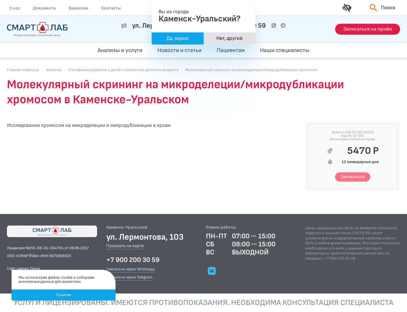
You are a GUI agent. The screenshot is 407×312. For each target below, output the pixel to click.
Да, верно (178, 38)
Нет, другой (229, 38)
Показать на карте (125, 246)
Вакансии (78, 8)
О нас (14, 8)
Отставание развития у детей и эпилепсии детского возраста (123, 69)
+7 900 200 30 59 (132, 259)
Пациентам (231, 50)
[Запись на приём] (367, 29)
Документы (44, 8)
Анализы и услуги (120, 50)
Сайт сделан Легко (23, 268)
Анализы (54, 69)
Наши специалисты (284, 50)
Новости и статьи (179, 50)
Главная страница (23, 69)
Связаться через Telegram (129, 277)
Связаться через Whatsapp (130, 269)
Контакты (111, 8)
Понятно (63, 294)
